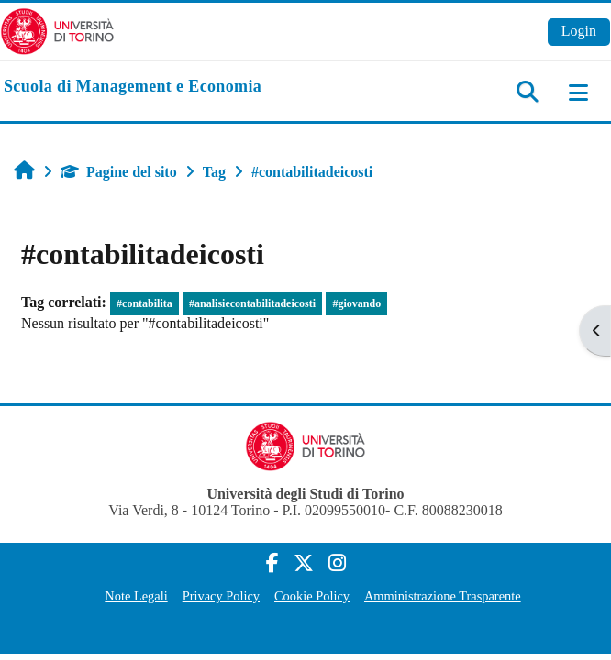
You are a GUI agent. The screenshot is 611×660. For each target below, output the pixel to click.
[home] (132, 87)
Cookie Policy (312, 595)
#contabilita (144, 303)
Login (578, 30)
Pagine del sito (119, 172)
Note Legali (136, 595)
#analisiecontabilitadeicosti (252, 303)
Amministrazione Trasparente (442, 595)
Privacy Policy (221, 595)
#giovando (356, 303)
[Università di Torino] (57, 30)
